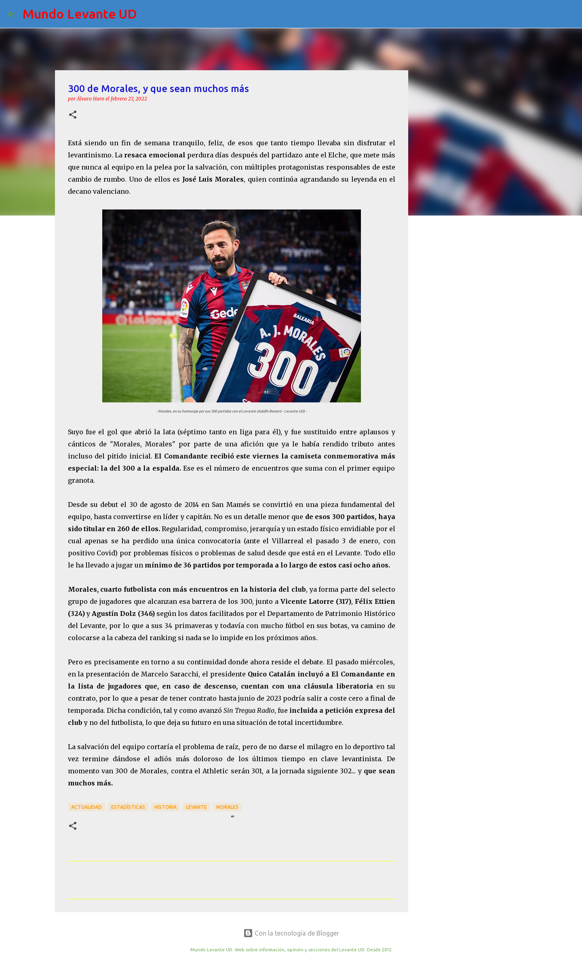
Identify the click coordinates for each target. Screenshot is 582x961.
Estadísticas (128, 807)
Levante (196, 807)
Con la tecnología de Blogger (291, 933)
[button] (73, 115)
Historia (165, 807)
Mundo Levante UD (80, 13)
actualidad (86, 807)
